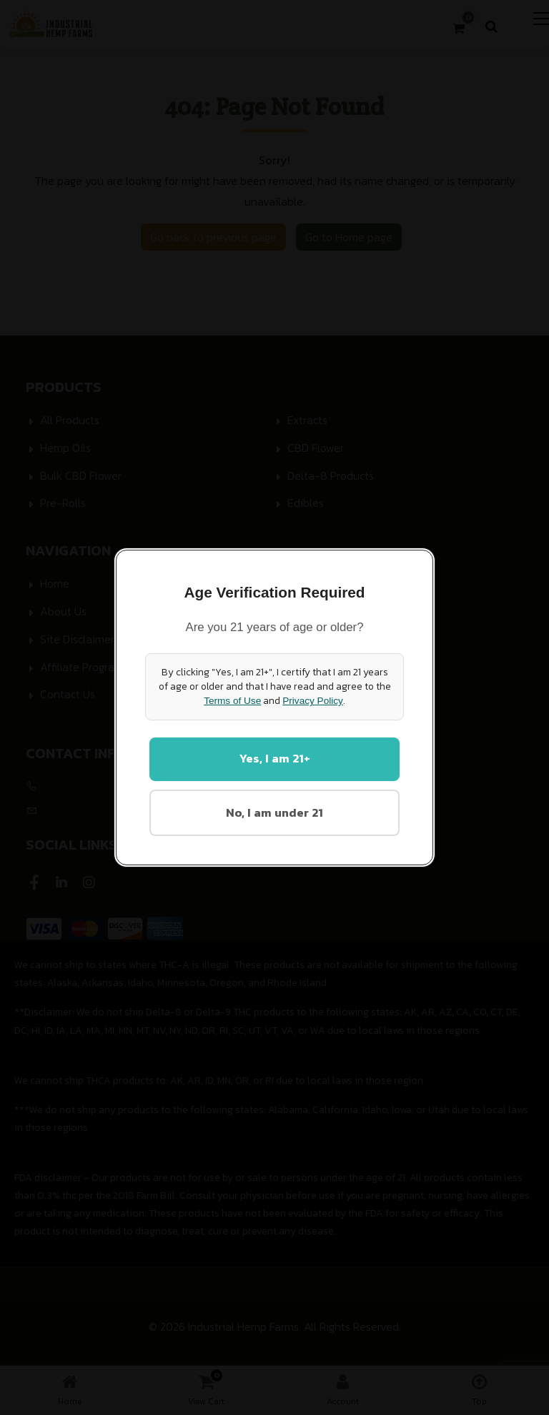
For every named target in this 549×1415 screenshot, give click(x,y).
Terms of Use (232, 700)
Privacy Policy (312, 700)
